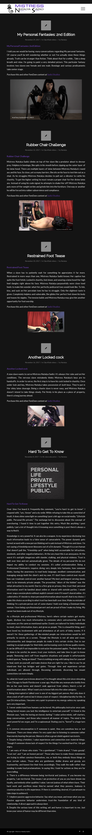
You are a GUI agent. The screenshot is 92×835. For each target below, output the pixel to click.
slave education (51, 457)
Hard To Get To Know (46, 451)
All (43, 457)
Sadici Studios (53, 74)
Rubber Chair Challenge (46, 145)
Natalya (64, 40)
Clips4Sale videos (50, 40)
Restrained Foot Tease (46, 256)
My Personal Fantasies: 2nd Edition (46, 34)
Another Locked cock (46, 357)
